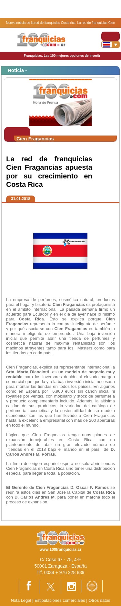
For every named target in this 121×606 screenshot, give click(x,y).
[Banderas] (110, 44)
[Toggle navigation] (110, 36)
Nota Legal (21, 600)
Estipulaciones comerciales (60, 600)
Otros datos (99, 600)
